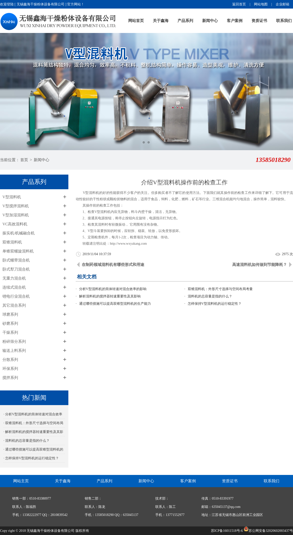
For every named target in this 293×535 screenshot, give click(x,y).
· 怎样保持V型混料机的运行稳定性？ (31, 458)
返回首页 (239, 4)
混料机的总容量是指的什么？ (210, 296)
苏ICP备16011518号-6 (227, 531)
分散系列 (10, 359)
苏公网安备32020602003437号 (268, 531)
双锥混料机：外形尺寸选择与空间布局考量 (220, 289)
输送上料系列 (14, 350)
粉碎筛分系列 (14, 341)
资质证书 (259, 21)
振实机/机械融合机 (18, 233)
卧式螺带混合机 (16, 260)
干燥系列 (10, 332)
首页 (24, 160)
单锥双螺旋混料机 (18, 251)
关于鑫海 (160, 21)
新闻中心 (210, 21)
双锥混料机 (12, 242)
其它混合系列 (14, 305)
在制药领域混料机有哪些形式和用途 (113, 264)
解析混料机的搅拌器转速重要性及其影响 (110, 296)
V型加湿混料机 (15, 215)
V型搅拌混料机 (15, 206)
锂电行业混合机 (16, 296)
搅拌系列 (10, 378)
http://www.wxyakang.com (128, 243)
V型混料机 (11, 197)
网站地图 (261, 4)
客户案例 (234, 21)
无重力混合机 (14, 278)
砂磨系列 (10, 323)
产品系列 (185, 21)
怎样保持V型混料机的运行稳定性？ (214, 303)
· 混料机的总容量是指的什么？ (26, 440)
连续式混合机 (14, 287)
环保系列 (10, 369)
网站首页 (136, 21)
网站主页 (21, 481)
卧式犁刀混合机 (16, 269)
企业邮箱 (282, 4)
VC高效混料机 (14, 224)
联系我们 (284, 21)
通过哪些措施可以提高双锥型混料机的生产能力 (115, 303)
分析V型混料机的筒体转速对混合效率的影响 (112, 289)
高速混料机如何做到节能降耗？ (259, 264)
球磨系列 (10, 314)
